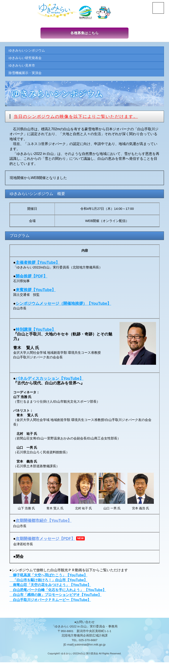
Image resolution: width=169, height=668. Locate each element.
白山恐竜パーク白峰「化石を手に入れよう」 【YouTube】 (57, 591)
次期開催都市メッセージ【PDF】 (45, 540)
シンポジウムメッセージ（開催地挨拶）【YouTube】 (63, 305)
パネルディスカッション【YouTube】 (49, 380)
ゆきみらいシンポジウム (28, 51)
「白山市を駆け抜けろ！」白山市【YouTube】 (48, 581)
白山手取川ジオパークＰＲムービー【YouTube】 (50, 601)
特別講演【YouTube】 (36, 331)
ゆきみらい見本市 (23, 66)
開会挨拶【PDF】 (31, 277)
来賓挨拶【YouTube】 (36, 291)
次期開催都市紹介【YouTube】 (44, 522)
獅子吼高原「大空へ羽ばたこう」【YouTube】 (48, 576)
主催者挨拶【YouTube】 (38, 264)
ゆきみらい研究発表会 (26, 59)
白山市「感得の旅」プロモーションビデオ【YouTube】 (55, 596)
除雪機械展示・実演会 (26, 74)
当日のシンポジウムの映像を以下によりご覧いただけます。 (79, 117)
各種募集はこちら (84, 33)
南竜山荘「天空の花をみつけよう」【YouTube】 (50, 586)
